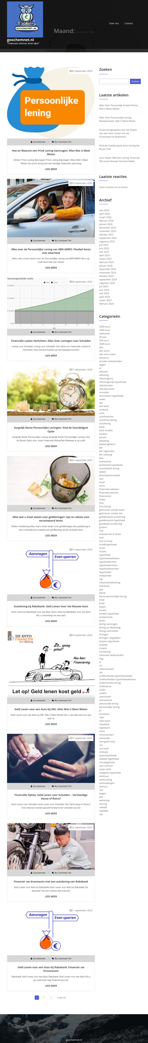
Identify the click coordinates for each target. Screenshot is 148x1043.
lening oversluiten (108, 631)
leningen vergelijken (110, 637)
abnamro (104, 357)
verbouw (104, 776)
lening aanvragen (108, 624)
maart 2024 (105, 300)
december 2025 (107, 227)
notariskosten (106, 669)
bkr (101, 447)
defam (102, 471)
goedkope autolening (110, 523)
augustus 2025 (107, 241)
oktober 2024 (106, 276)
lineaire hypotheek (109, 641)
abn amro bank (107, 354)
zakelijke (103, 810)
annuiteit (104, 392)
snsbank (103, 752)
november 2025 (107, 231)
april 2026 (104, 213)
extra (102, 485)
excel (102, 482)
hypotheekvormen (109, 568)
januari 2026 (106, 224)
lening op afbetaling (109, 627)
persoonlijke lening (109, 707)
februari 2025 (106, 262)
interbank (104, 586)
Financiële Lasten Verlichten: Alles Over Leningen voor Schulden (51, 340)
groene (103, 527)
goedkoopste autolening (112, 516)
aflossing (104, 375)
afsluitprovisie (106, 388)
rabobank (104, 724)
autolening (105, 423)
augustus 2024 (107, 283)
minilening (104, 651)
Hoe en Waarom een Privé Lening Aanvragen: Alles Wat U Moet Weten (51, 152)
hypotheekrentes (108, 565)
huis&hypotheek (108, 544)
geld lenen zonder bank (111, 509)
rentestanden (106, 734)
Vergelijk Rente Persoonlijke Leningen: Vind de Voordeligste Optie (51, 429)
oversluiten (105, 696)
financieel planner (108, 492)
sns (101, 745)
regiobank (104, 727)
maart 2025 (105, 258)
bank (102, 426)
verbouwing (105, 779)
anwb (102, 399)
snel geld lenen (107, 741)
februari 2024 (106, 303)
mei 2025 (104, 251)
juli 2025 (103, 245)
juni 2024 (104, 289)
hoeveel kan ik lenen (110, 534)
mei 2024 (104, 293)
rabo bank (104, 720)
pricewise (104, 714)
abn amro (104, 350)
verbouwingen (106, 783)
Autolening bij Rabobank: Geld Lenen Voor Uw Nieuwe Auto (51, 606)
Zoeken (105, 69)
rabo (101, 717)
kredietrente (105, 617)
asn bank (104, 406)
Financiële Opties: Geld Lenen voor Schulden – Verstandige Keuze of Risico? (51, 796)
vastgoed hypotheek (110, 772)
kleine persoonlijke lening (112, 596)
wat (101, 796)
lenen (102, 620)
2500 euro (104, 330)
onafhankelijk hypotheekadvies (115, 675)
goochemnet (39, 142)
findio (102, 499)
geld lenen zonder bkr (111, 513)
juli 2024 (103, 286)
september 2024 (108, 279)
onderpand (105, 686)
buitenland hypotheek (111, 465)
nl (100, 662)
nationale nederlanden (111, 655)
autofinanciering (108, 420)
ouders (103, 693)
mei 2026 (104, 210)
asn (101, 402)
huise (102, 548)
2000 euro (104, 326)
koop (102, 603)
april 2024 (104, 296)
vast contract (106, 765)
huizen (102, 551)
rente (102, 731)
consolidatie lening (109, 468)
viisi (101, 790)
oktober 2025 (106, 234)
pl (100, 710)
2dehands (104, 333)
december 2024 (107, 269)
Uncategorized (107, 762)
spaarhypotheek (108, 755)
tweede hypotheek (109, 758)
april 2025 (104, 255)
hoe (101, 530)
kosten (102, 610)
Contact (129, 23)
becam (102, 437)
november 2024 (107, 272)
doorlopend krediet (109, 475)
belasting (104, 440)
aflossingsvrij (106, 378)
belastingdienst (107, 444)
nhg (101, 658)
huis (101, 537)
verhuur (103, 786)
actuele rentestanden (110, 361)
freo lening (105, 506)
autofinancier (106, 416)
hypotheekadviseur (109, 558)
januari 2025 (106, 265)
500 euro (104, 340)
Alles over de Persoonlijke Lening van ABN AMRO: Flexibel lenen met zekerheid (51, 251)
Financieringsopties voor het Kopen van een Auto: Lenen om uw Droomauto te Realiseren (118, 133)
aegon (102, 364)
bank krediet (106, 430)
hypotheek (105, 554)
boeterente (105, 461)
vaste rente (105, 769)
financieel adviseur (109, 489)
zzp (101, 814)
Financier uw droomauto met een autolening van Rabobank (51, 881)
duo (101, 478)
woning (103, 803)
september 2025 (108, 238)
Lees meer (51, 169)
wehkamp (104, 800)
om (101, 672)
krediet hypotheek (109, 613)
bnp (101, 458)
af (100, 368)
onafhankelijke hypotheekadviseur (117, 679)
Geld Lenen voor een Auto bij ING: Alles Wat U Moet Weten (51, 709)
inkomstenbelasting (109, 582)
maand (103, 648)
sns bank (104, 748)
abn (101, 347)
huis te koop (105, 541)
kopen (102, 606)
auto (101, 413)
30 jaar (103, 337)
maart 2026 (105, 217)
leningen (103, 634)
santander (104, 738)
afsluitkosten (106, 385)
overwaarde (105, 700)
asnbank (103, 409)
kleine (102, 592)
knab (102, 599)
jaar (101, 589)
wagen (102, 793)
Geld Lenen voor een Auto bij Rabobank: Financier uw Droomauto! (51, 969)
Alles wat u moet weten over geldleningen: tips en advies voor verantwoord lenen (50, 518)
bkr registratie (106, 451)
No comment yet (63, 142)
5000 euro (104, 344)
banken (103, 433)
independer (105, 575)
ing (101, 579)
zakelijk (103, 807)
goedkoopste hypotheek (112, 520)
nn (100, 665)
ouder (102, 689)
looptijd (103, 644)
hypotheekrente (107, 561)
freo (101, 503)
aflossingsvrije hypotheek (112, 382)
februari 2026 (106, 220)
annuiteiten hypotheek (111, 395)
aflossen (103, 371)
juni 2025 (104, 248)
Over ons (114, 23)
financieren (105, 496)
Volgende (61, 997)
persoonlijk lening (108, 703)
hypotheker (105, 572)
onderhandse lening (110, 682)
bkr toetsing (105, 454)
